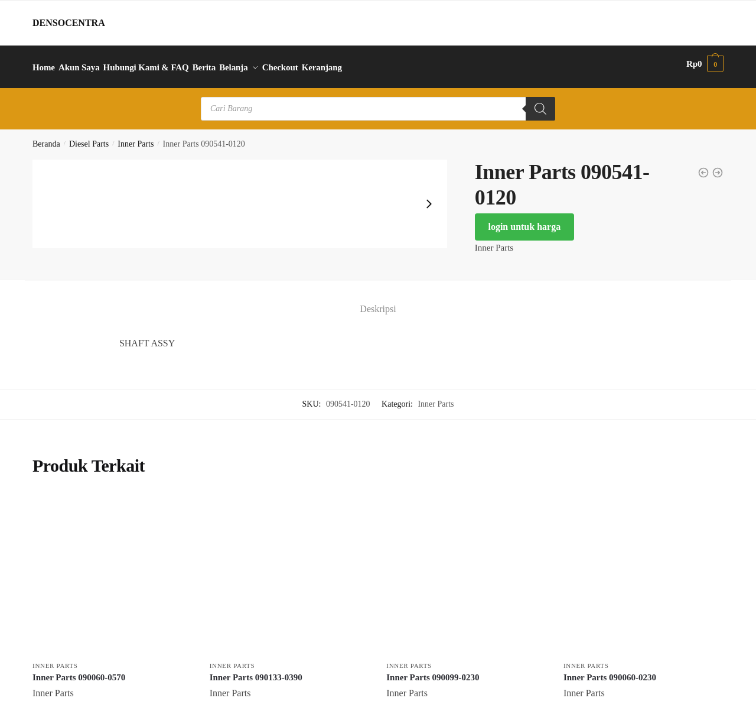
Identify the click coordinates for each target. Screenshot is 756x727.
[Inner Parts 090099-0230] (466, 568)
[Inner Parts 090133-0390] (289, 568)
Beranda (46, 137)
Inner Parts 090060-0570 (78, 670)
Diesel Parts (89, 137)
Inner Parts (136, 137)
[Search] (540, 102)
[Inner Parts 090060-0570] (112, 568)
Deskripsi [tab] (378, 302)
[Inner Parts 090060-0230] (643, 568)
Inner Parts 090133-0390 (256, 670)
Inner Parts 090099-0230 (432, 670)
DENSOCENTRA (68, 23)
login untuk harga (524, 220)
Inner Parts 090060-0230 (609, 670)
